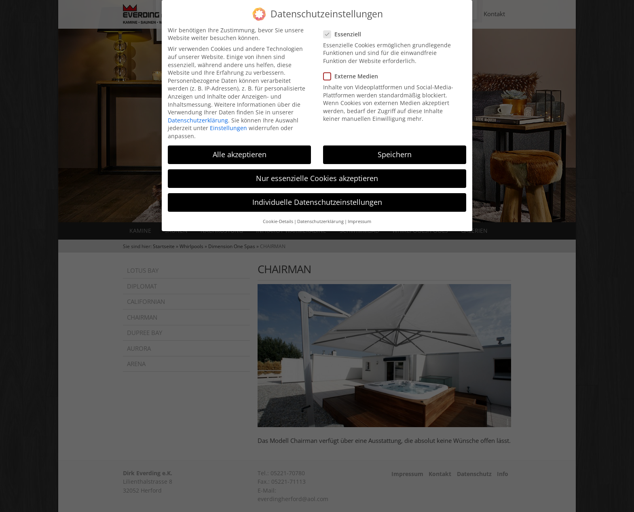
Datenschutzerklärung (198, 114)
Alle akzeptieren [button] (239, 149)
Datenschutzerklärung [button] (320, 216)
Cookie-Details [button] (278, 216)
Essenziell (344, 28)
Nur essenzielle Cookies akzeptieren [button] (317, 172)
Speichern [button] (395, 149)
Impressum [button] (359, 216)
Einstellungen (228, 122)
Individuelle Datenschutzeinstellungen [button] (317, 196)
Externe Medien (353, 70)
